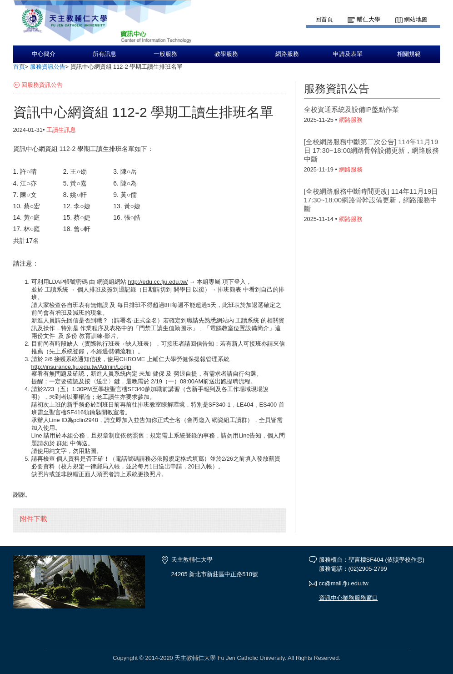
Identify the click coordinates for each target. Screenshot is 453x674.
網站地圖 (416, 19)
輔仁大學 (368, 19)
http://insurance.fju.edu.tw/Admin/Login (81, 366)
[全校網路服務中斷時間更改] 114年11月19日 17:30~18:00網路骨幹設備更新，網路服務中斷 (371, 199)
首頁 (19, 66)
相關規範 (409, 54)
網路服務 (287, 54)
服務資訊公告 (47, 66)
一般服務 (165, 54)
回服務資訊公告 (42, 84)
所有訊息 (104, 54)
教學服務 (226, 54)
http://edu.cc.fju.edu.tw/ (158, 281)
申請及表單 (348, 54)
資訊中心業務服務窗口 (348, 597)
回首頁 (324, 19)
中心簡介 (43, 54)
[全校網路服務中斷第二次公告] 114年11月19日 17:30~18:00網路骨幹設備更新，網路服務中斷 (371, 150)
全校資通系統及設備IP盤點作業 (351, 109)
